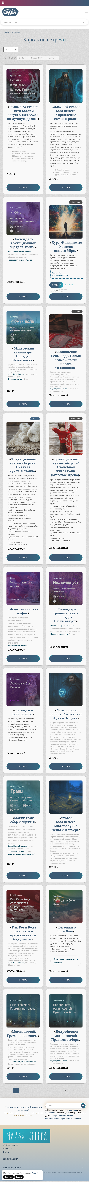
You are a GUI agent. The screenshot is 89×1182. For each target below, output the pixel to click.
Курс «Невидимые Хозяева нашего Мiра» (67, 247)
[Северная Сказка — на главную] (10, 12)
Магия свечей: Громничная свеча (22, 1034)
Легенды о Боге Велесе (22, 712)
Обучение (16, 32)
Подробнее (37, 1173)
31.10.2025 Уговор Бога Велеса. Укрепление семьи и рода (66, 113)
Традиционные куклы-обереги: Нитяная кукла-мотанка (23, 465)
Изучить (23, 187)
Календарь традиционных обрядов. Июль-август (66, 615)
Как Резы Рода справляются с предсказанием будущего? (23, 934)
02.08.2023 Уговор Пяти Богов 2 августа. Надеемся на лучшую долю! (22, 113)
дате (53, 58)
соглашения (71, 1110)
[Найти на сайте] (84, 22)
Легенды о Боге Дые (66, 930)
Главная (6, 32)
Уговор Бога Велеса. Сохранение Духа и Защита (66, 714)
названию (38, 58)
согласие (49, 1113)
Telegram (7, 1149)
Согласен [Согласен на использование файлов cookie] (8, 1177)
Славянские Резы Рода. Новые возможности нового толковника (66, 360)
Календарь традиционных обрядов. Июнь (23, 243)
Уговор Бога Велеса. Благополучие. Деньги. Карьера (65, 824)
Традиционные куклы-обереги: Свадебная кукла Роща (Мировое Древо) (65, 467)
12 (65, 1091)
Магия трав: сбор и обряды (22, 820)
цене (23, 58)
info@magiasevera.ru (10, 1145)
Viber (6, 1153)
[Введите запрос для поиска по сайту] (38, 22)
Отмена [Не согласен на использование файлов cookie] (19, 1177)
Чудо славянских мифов (24, 611)
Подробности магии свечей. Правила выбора (65, 1036)
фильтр (11, 49)
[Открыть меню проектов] (3, 2)
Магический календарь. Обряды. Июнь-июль (23, 354)
